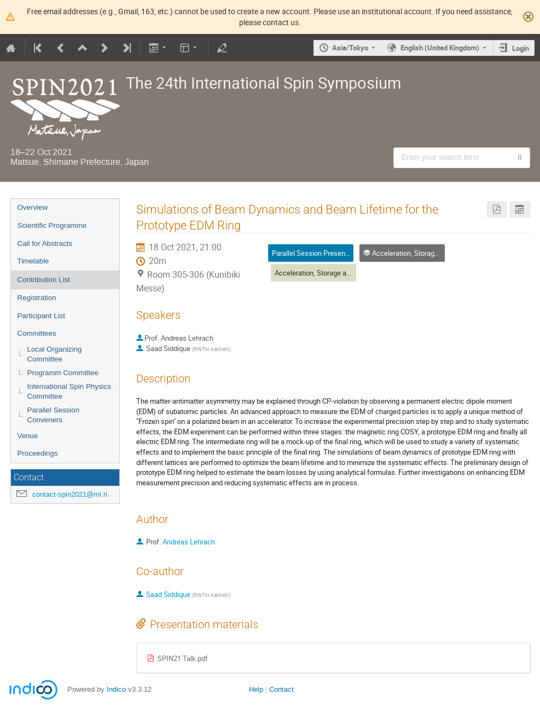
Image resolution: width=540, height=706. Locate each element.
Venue (28, 436)
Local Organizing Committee (54, 354)
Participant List (41, 316)
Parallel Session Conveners (53, 415)
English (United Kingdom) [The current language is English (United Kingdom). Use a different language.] (439, 48)
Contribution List (44, 279)
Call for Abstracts (45, 243)
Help (256, 689)
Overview (33, 207)
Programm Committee (62, 373)
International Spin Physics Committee (69, 391)
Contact (281, 689)
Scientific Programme (52, 225)
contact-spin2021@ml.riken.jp (79, 494)
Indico (116, 689)
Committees (37, 333)
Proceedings (38, 453)
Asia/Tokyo (350, 48)
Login (520, 48)
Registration (37, 298)
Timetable (33, 261)
